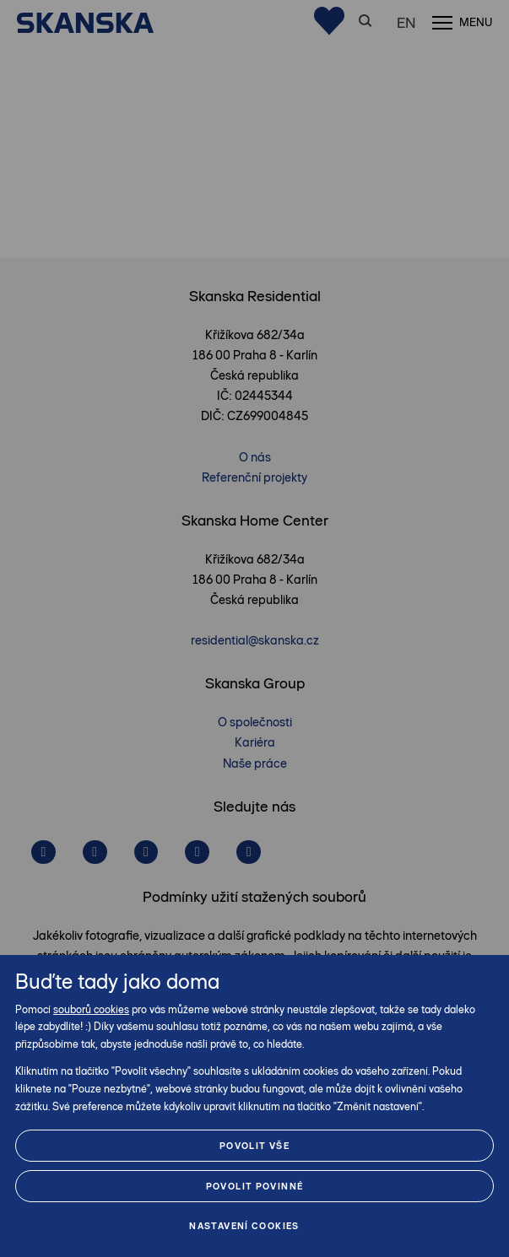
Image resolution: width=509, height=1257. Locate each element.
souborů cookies (91, 1009)
